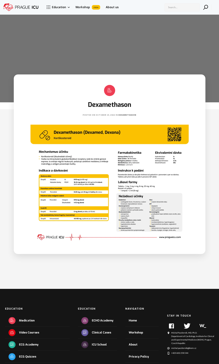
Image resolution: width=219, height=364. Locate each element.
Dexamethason (127, 115)
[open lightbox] (109, 184)
